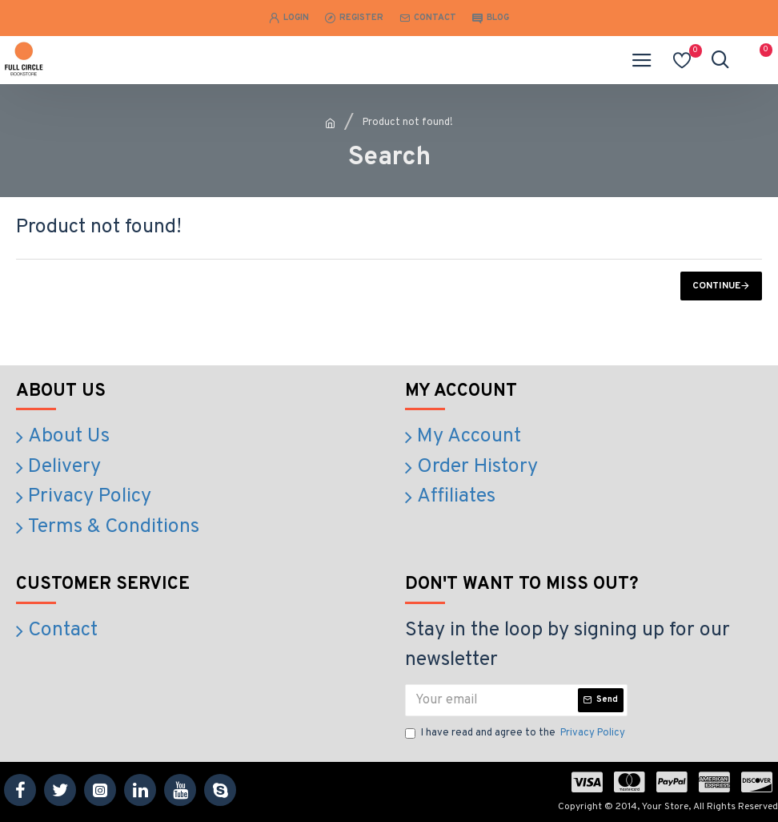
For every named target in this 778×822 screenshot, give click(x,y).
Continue (716, 286)
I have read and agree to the (516, 734)
